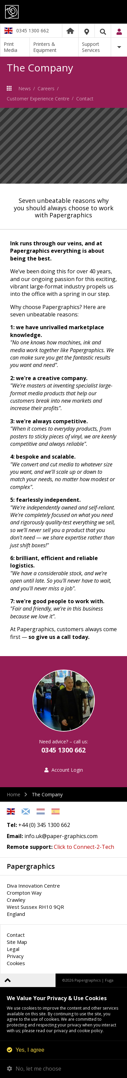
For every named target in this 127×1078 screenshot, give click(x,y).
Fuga (109, 980)
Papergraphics (63, 12)
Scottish (26, 811)
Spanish (55, 811)
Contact (84, 98)
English (11, 811)
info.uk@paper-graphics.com (61, 836)
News (24, 88)
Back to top (7, 980)
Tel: (12, 825)
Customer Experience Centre (38, 98)
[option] (63, 146)
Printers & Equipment (45, 47)
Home (70, 30)
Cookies (16, 963)
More (119, 47)
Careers (46, 88)
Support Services (91, 47)
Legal (13, 949)
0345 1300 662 (32, 30)
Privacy (15, 956)
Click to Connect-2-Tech (84, 847)
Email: (15, 836)
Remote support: (29, 847)
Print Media (10, 47)
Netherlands (41, 811)
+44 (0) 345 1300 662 (44, 825)
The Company (11, 88)
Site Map (17, 941)
